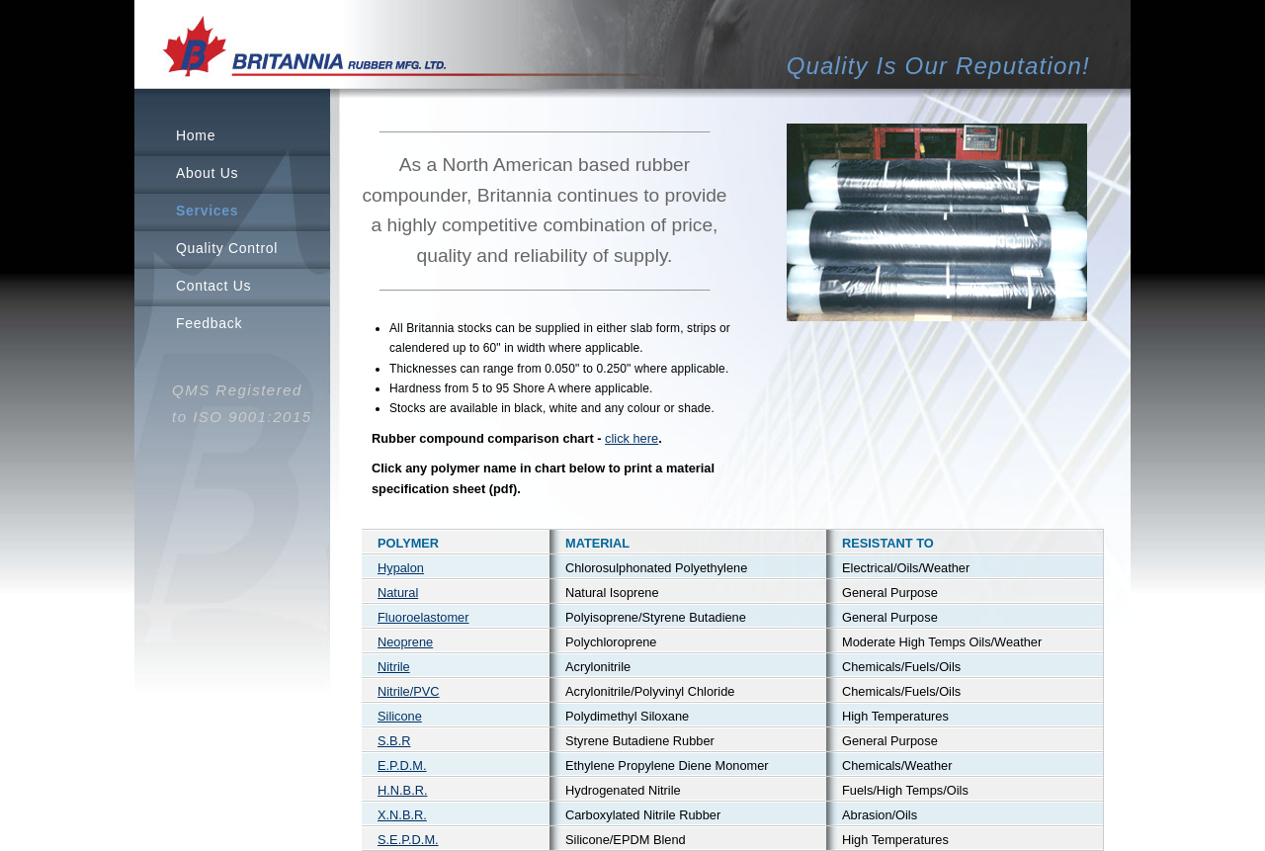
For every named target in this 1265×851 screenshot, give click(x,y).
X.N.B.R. (402, 815)
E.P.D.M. (402, 765)
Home (195, 135)
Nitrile (394, 666)
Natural (398, 592)
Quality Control (227, 248)
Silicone (400, 716)
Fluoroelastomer (423, 617)
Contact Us (213, 286)
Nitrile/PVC (409, 691)
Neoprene (405, 642)
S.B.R (394, 740)
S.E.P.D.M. (408, 839)
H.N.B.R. (402, 790)
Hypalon (401, 567)
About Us (207, 173)
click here (631, 438)
